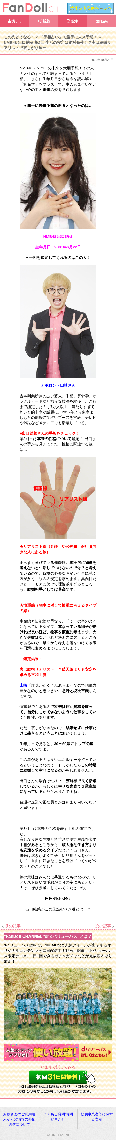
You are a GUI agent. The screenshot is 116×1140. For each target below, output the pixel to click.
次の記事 (103, 926)
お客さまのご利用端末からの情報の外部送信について (19, 1119)
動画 (101, 21)
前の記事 (13, 926)
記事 (72, 21)
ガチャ (14, 21)
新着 (43, 21)
